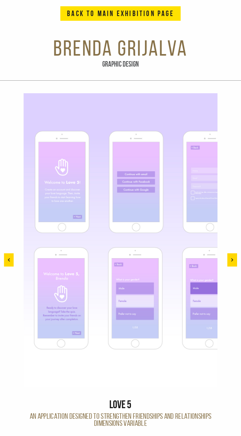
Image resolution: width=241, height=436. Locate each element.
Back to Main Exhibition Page (120, 13)
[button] (232, 260)
